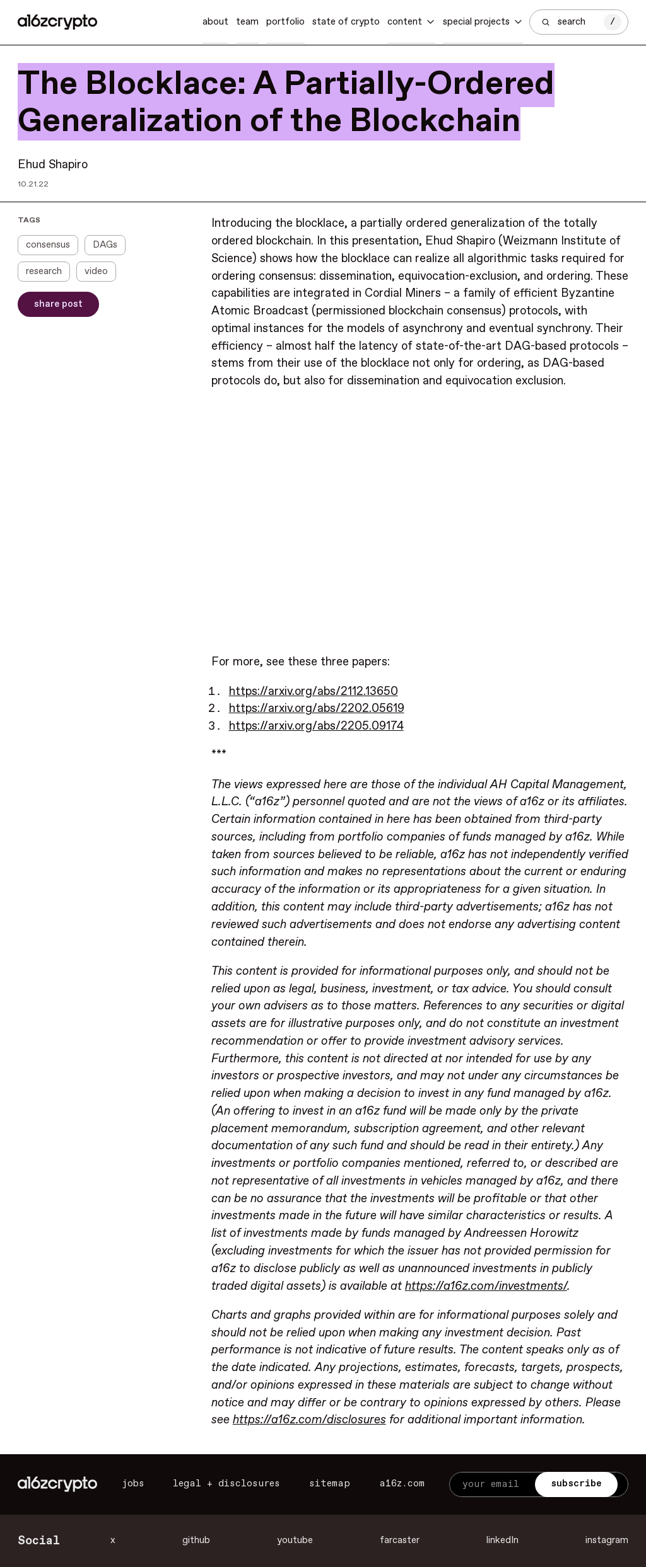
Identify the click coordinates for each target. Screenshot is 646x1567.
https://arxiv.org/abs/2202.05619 (316, 708)
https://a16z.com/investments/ (486, 1286)
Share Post (58, 304)
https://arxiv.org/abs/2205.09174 (316, 726)
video (96, 271)
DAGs (105, 245)
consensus (48, 245)
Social (39, 1541)
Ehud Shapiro (53, 165)
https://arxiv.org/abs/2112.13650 (313, 691)
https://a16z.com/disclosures (309, 1420)
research (44, 271)
